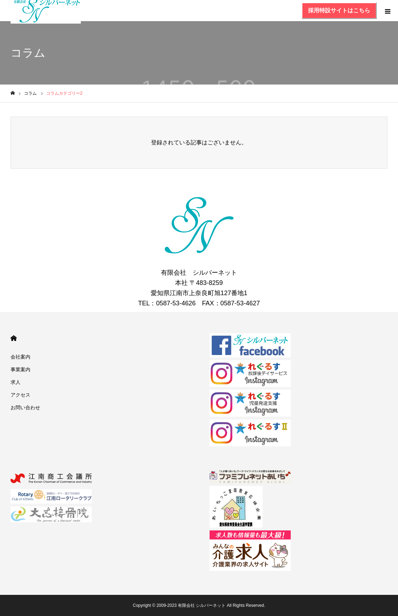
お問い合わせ (25, 407)
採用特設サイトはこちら (339, 10)
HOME (14, 338)
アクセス (20, 395)
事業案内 (20, 369)
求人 (15, 382)
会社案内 (20, 357)
